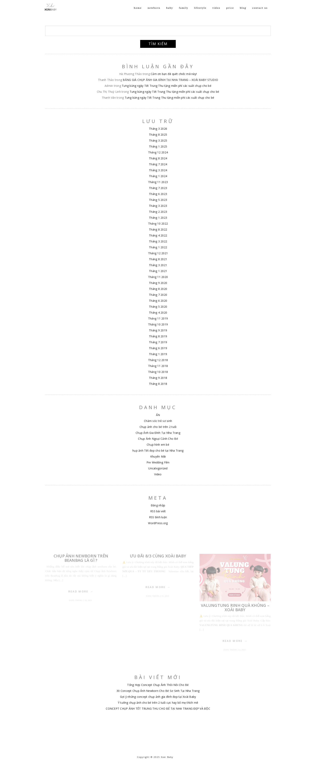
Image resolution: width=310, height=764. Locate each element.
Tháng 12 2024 (158, 152)
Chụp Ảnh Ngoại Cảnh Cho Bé (158, 439)
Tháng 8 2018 (158, 384)
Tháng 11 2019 (158, 318)
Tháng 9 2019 (158, 330)
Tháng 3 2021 (158, 265)
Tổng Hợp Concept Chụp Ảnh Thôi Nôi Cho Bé (158, 685)
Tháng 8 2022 (158, 229)
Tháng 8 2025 (158, 134)
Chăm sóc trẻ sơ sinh (158, 421)
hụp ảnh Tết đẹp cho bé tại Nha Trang (157, 450)
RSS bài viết (158, 511)
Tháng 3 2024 (158, 170)
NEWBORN (154, 12)
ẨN (158, 415)
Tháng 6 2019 (158, 348)
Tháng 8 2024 (158, 158)
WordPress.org (158, 523)
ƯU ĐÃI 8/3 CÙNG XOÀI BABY (158, 556)
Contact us (260, 12)
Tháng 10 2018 (158, 372)
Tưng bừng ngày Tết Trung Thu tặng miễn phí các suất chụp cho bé (166, 86)
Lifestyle (200, 12)
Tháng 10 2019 (158, 324)
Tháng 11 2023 (158, 182)
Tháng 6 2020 (158, 301)
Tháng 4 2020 (158, 312)
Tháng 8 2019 (158, 336)
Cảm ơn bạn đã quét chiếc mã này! (174, 74)
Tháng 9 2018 (158, 378)
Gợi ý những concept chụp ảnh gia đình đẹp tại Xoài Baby (158, 697)
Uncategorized (157, 468)
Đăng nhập (158, 505)
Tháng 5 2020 (158, 306)
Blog (243, 12)
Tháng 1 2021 (158, 271)
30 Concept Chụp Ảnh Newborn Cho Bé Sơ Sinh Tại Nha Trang (157, 691)
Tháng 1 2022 (158, 247)
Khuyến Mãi (158, 456)
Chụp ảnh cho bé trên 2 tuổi (158, 427)
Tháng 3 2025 (158, 140)
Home (138, 12)
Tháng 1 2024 (158, 176)
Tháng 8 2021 (158, 259)
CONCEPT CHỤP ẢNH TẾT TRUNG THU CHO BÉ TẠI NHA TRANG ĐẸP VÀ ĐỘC (158, 708)
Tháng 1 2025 (158, 146)
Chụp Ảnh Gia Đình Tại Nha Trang (158, 433)
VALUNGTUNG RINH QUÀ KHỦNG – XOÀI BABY (235, 607)
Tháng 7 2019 (158, 342)
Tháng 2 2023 (158, 212)
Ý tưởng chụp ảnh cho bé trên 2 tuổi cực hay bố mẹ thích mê (158, 702)
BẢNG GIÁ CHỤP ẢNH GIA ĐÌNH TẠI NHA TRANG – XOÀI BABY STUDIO (170, 80)
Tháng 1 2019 (158, 354)
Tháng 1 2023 (158, 217)
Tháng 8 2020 (158, 289)
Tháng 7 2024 (158, 164)
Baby (169, 12)
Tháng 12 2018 (158, 360)
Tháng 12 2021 (158, 253)
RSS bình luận (158, 517)
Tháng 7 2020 (158, 295)
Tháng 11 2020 (158, 277)
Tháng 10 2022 (158, 223)
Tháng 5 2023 (158, 200)
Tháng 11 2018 (158, 366)
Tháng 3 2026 (158, 128)
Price (230, 12)
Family (183, 12)
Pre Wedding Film (158, 462)
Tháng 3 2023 (158, 206)
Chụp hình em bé (158, 444)
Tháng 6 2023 (158, 194)
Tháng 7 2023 (158, 188)
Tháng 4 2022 (158, 235)
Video (216, 12)
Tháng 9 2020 (158, 283)
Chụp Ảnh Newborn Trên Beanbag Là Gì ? (81, 558)
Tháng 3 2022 (158, 241)
